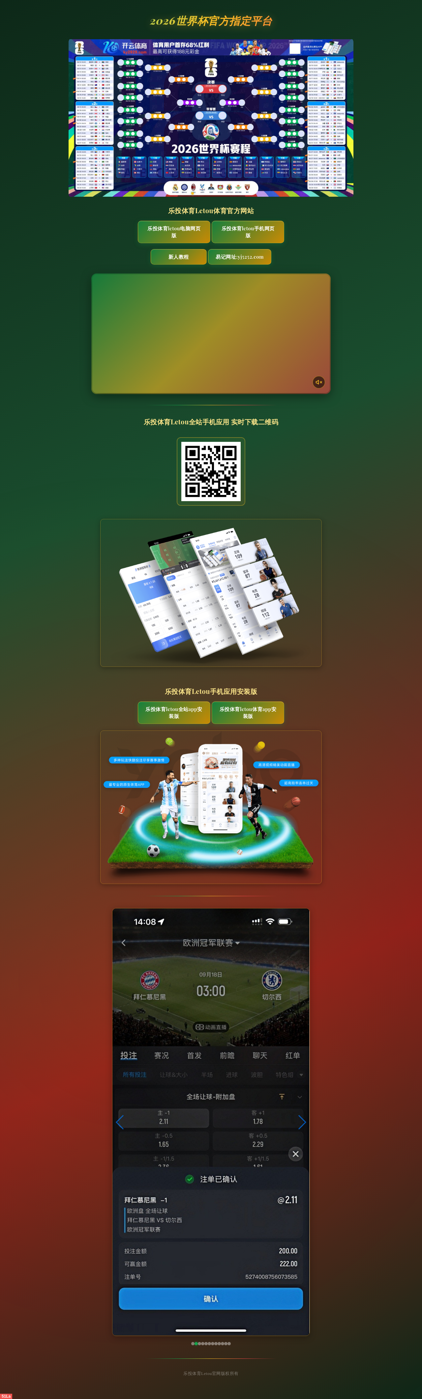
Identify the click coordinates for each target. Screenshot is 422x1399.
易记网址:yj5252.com (240, 256)
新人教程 (178, 256)
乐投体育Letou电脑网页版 (173, 232)
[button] (120, 1122)
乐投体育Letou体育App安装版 (248, 712)
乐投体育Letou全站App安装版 (173, 712)
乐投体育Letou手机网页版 (248, 232)
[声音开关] (319, 382)
